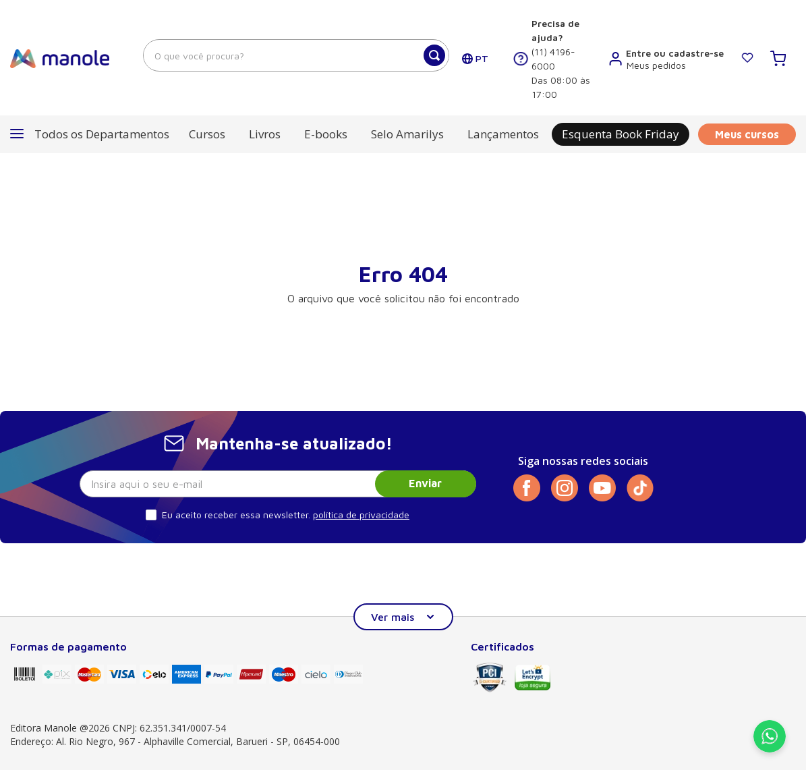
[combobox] (296, 55)
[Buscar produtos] (434, 55)
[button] (89, 134)
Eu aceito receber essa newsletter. (236, 514)
